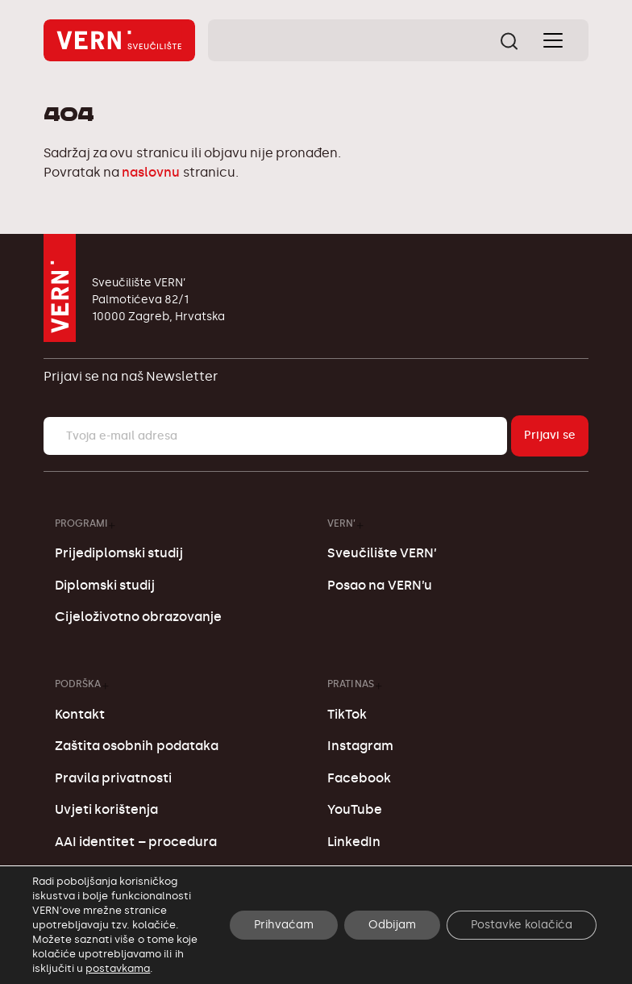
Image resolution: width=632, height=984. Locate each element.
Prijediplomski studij (119, 553)
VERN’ (341, 523)
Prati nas (350, 684)
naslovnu (151, 172)
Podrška (78, 684)
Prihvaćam (284, 925)
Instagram (360, 745)
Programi (81, 523)
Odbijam (392, 925)
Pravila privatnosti (113, 778)
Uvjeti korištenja (106, 809)
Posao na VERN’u (379, 585)
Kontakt (80, 714)
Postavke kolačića (521, 925)
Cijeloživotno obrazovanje (138, 616)
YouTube (354, 809)
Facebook (359, 778)
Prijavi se (550, 435)
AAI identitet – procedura (136, 841)
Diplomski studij (105, 585)
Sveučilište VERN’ (382, 553)
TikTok (347, 714)
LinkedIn (353, 841)
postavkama (117, 968)
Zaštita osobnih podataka (136, 745)
